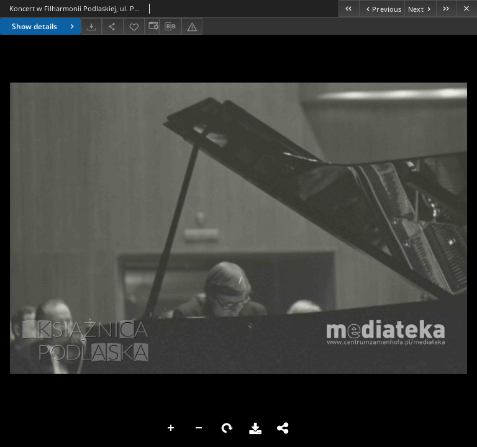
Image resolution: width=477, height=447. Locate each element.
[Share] (112, 26)
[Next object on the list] (420, 8)
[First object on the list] (348, 8)
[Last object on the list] (446, 8)
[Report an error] (191, 26)
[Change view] (152, 26)
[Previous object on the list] (381, 8)
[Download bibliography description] (170, 26)
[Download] (91, 26)
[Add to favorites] (134, 26)
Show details (44, 26)
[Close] (467, 8)
